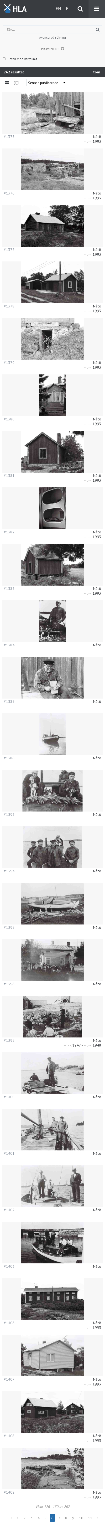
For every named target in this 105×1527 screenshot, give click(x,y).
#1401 (9, 1153)
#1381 (9, 475)
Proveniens (50, 49)
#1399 (9, 1040)
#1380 (9, 419)
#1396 (9, 983)
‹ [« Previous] (11, 1518)
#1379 (9, 362)
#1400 (9, 1096)
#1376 (9, 193)
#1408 (9, 1435)
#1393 (9, 814)
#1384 (9, 645)
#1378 (9, 306)
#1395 (9, 927)
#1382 (9, 532)
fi (67, 8)
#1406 (9, 1322)
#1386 (9, 758)
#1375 (9, 136)
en (58, 8)
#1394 (9, 870)
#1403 (9, 1266)
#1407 (9, 1379)
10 (81, 1518)
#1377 (9, 249)
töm (96, 72)
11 (90, 1518)
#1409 (9, 1492)
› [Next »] (97, 1518)
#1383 (9, 588)
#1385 (9, 701)
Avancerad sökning (52, 37)
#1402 (9, 1209)
